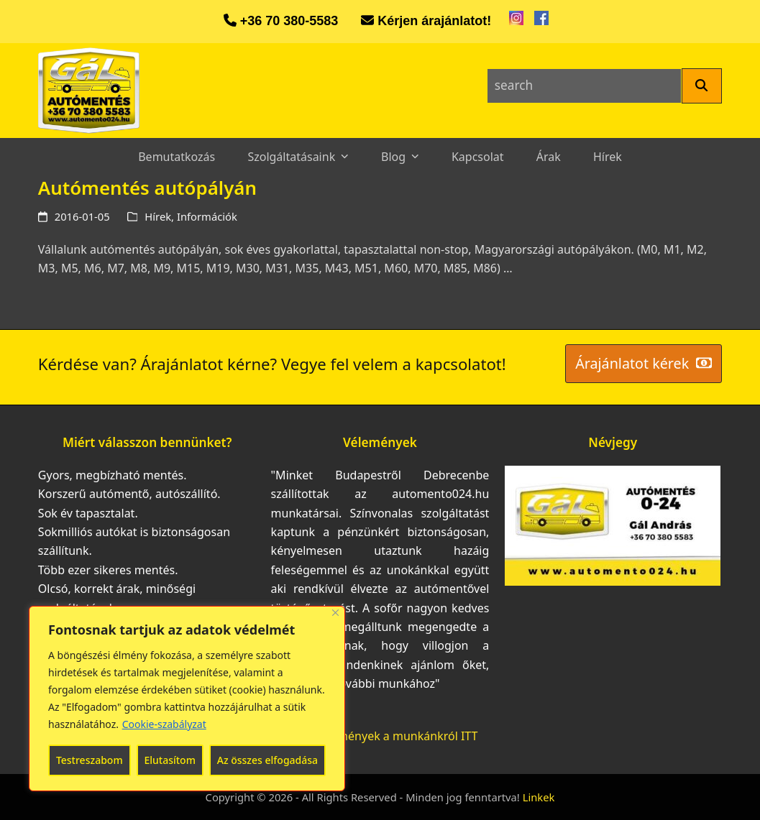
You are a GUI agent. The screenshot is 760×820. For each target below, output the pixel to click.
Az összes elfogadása (267, 760)
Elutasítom (169, 760)
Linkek (539, 797)
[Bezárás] (335, 612)
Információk (207, 216)
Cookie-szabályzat (164, 724)
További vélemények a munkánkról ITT (374, 736)
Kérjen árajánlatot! (434, 21)
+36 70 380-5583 (289, 21)
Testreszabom (89, 760)
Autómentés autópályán (147, 188)
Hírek (158, 216)
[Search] (702, 85)
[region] (187, 698)
